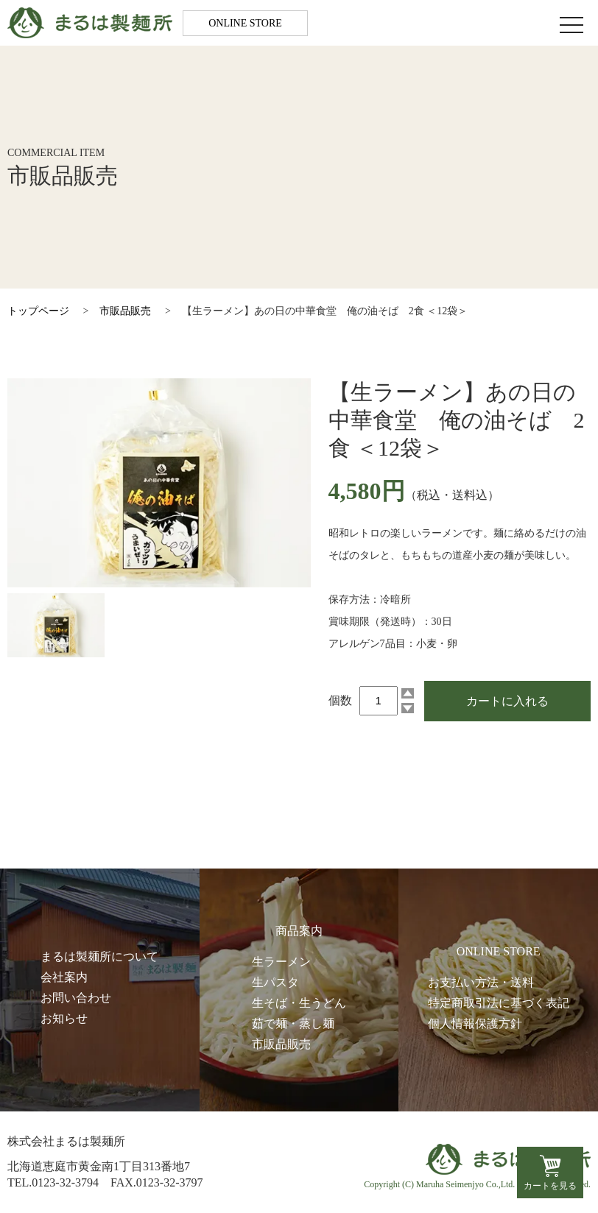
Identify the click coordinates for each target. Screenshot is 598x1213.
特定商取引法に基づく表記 (498, 1003)
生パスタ (275, 982)
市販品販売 (125, 310)
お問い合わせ (76, 997)
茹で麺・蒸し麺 (293, 1023)
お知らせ (64, 1018)
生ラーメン (281, 961)
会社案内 (64, 977)
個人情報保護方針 (475, 1023)
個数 (340, 700)
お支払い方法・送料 (481, 982)
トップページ (38, 310)
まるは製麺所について (99, 956)
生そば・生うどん (299, 1003)
